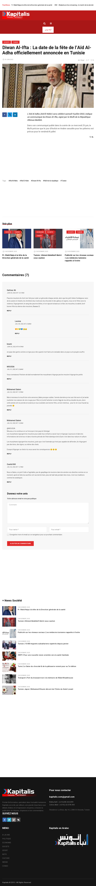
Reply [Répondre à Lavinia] (17, 333)
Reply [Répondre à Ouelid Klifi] (9, 482)
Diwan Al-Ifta (36, 180)
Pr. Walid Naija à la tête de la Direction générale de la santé (38, 5)
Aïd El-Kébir (25, 180)
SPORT (5, 850)
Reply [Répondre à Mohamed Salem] (9, 410)
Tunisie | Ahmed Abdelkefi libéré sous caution (36, 621)
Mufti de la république (51, 180)
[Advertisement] (60, 157)
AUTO (4, 854)
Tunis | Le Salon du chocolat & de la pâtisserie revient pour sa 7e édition (47, 666)
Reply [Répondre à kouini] (9, 356)
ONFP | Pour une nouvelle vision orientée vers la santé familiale (43, 655)
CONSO (5, 866)
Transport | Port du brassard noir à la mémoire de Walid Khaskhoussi (45, 678)
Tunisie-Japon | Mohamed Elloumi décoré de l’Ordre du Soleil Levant (45, 689)
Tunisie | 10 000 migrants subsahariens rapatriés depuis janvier (43, 644)
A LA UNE (6, 835)
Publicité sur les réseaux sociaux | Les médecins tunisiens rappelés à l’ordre (79, 258)
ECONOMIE (40, 232)
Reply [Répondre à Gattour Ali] (9, 311)
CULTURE (6, 858)
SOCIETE (6, 42)
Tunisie (15, 42)
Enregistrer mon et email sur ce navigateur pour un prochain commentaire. (36, 535)
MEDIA (5, 862)
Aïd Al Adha (13, 180)
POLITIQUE (6, 838)
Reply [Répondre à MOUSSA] (9, 379)
